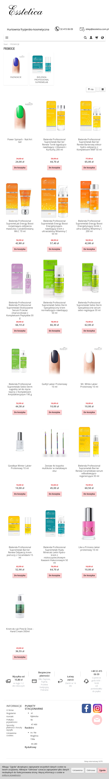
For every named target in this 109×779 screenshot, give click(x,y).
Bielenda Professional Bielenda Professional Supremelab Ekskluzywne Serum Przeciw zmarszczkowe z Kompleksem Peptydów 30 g (19, 310)
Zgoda (102, 770)
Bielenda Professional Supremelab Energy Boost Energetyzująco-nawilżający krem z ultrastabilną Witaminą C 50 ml (54, 227)
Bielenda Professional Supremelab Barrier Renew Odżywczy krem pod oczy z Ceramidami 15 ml (20, 552)
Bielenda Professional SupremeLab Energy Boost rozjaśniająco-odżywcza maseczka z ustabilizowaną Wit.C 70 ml (19, 226)
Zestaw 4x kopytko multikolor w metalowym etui (54, 468)
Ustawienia (78, 770)
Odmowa (91, 770)
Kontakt (10, 716)
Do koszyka (19, 167)
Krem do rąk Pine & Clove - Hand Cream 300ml (20, 629)
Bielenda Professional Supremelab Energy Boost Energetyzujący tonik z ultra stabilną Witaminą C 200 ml (89, 226)
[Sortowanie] (98, 89)
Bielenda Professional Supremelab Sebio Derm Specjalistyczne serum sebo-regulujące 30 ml (89, 306)
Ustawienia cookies (11, 733)
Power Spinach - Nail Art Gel (19, 140)
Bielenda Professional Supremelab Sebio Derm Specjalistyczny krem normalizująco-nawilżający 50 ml (54, 307)
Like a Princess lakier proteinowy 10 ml (89, 548)
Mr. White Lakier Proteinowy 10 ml (89, 385)
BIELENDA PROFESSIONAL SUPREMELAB (41, 79)
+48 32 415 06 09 (96, 672)
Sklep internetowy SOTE (93, 761)
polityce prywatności (11, 775)
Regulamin (11, 712)
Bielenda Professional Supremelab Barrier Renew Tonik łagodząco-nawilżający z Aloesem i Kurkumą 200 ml (54, 144)
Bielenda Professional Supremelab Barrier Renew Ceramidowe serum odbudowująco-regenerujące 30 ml (89, 470)
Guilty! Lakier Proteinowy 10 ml (54, 385)
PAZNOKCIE (15, 77)
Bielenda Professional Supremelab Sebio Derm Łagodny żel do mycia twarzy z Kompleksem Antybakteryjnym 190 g (19, 389)
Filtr (91, 89)
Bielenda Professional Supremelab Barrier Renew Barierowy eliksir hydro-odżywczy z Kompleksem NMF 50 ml (89, 144)
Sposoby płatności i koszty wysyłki (14, 727)
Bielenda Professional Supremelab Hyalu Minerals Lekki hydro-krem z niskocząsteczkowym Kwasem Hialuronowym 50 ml (54, 555)
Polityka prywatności (11, 720)
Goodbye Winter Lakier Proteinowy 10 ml (20, 466)
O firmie (10, 709)
